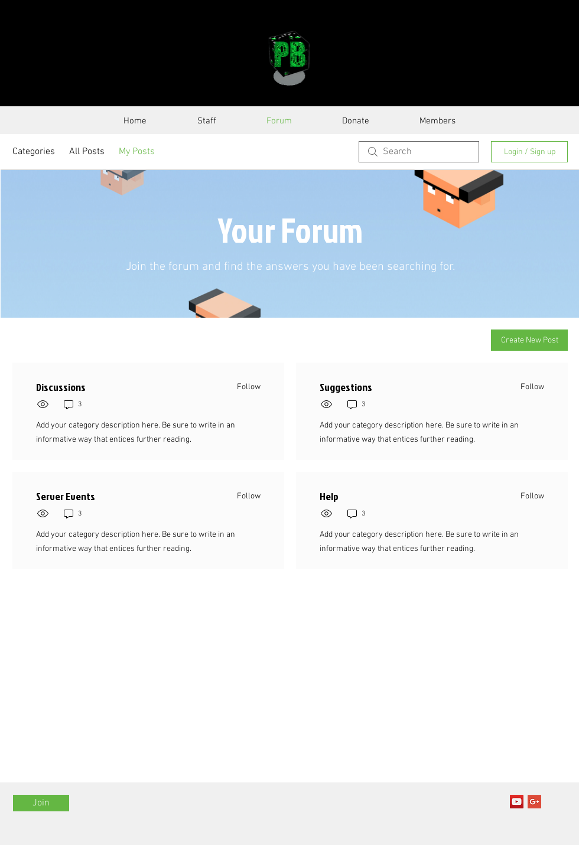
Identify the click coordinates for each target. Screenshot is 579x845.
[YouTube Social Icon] (516, 801)
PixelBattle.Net (160, 58)
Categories (33, 152)
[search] (419, 151)
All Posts (87, 152)
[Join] (41, 803)
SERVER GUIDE (413, 57)
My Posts (137, 152)
